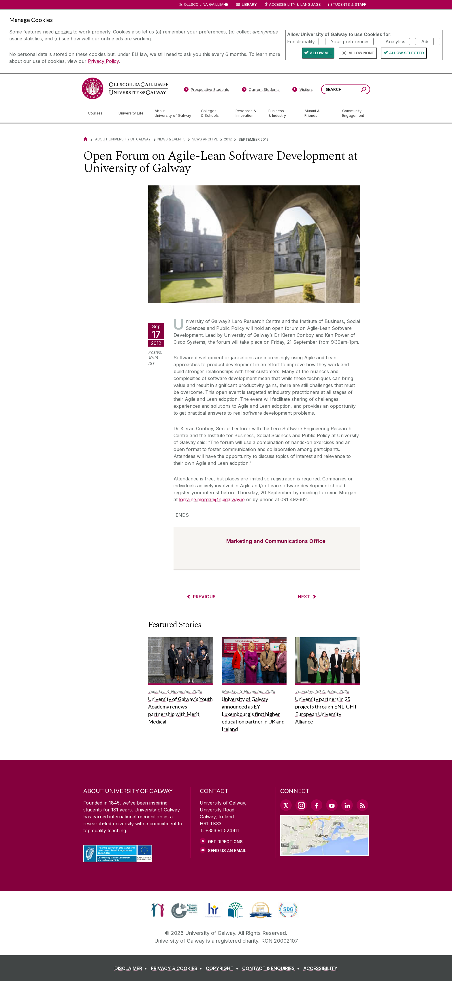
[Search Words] (345, 89)
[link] (158, 910)
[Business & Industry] (282, 113)
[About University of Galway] (173, 113)
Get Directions (225, 841)
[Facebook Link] (316, 805)
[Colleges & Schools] (213, 113)
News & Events (171, 139)
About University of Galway (123, 139)
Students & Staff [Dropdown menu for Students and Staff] (348, 4)
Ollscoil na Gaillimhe (206, 4)
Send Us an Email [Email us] (227, 850)
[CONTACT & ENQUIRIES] (272, 968)
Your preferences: (351, 41)
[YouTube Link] (332, 805)
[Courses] (98, 113)
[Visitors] (302, 90)
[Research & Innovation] (247, 113)
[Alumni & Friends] (319, 113)
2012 (228, 139)
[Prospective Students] (206, 90)
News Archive (205, 139)
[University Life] (132, 113)
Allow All (321, 53)
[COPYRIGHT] (223, 968)
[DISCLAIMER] (131, 968)
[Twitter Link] (286, 805)
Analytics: (395, 41)
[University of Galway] (125, 88)
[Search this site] (363, 90)
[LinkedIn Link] (347, 805)
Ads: (426, 41)
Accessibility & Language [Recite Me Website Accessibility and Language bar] (292, 4)
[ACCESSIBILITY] (320, 968)
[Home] (85, 139)
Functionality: (301, 41)
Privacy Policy (103, 61)
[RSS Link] (362, 805)
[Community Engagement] (353, 113)
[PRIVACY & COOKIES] (177, 968)
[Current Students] (260, 90)
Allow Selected (406, 53)
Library (249, 4)
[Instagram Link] (301, 805)
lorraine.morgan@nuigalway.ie (212, 499)
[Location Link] (324, 853)
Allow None (361, 53)
